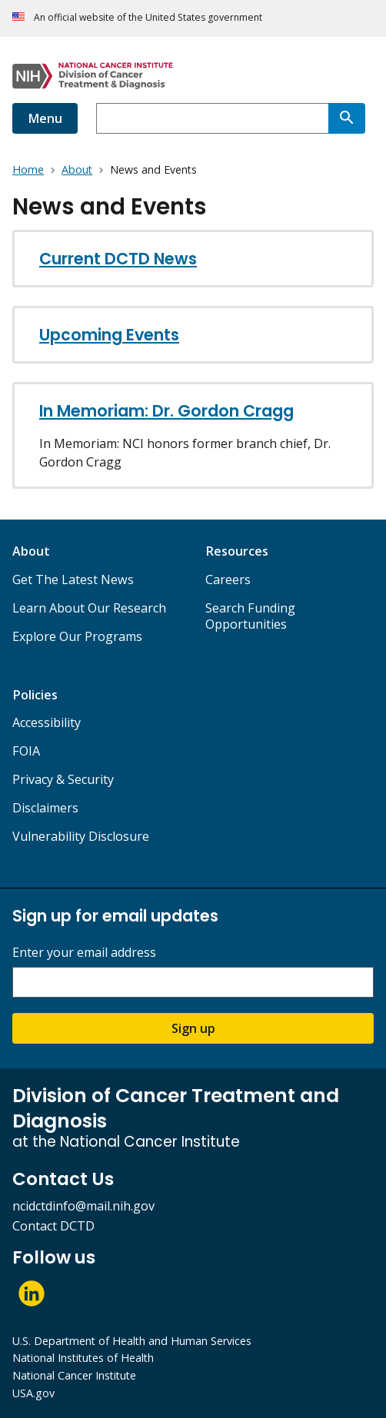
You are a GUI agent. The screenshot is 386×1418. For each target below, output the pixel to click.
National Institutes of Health (83, 1357)
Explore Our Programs (77, 636)
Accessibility (46, 722)
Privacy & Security (63, 779)
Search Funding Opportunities (250, 616)
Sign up (193, 1028)
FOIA (26, 750)
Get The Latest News (73, 579)
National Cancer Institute (74, 1375)
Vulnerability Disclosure (80, 836)
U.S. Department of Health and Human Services (131, 1340)
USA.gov (33, 1393)
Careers (228, 579)
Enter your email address (84, 953)
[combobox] (212, 118)
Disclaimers (45, 807)
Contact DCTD (53, 1225)
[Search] (346, 118)
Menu (45, 118)
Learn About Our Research (89, 607)
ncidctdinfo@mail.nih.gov (83, 1205)
